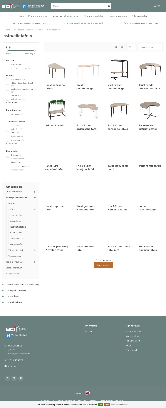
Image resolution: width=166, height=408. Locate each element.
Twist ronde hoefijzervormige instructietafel (149, 88)
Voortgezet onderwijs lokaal (22, 90)
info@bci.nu (13, 366)
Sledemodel (17, 162)
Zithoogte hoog (18, 170)
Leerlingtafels (16, 215)
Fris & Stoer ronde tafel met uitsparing (118, 250)
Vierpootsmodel (19, 159)
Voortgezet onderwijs (65, 16)
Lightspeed (89, 400)
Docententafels (17, 238)
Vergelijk (130, 345)
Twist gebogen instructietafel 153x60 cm (85, 210)
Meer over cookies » (120, 405)
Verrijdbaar (17, 114)
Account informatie (134, 331)
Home (21, 16)
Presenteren (17, 136)
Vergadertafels (16, 244)
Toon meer (103, 265)
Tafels (11, 209)
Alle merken (16, 64)
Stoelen (11, 203)
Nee (107, 405)
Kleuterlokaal (18, 79)
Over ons (89, 331)
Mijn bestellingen (133, 336)
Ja (101, 405)
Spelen (15, 133)
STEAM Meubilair (15, 250)
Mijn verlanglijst (133, 341)
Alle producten (140, 16)
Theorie (15, 125)
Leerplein (16, 95)
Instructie (16, 129)
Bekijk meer (11, 103)
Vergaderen (17, 140)
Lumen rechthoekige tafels (147, 210)
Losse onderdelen (119, 16)
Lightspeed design (103, 400)
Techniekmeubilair (94, 16)
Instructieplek (18, 99)
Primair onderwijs (37, 16)
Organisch (16, 155)
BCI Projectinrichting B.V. (21, 68)
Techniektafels (16, 232)
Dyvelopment (119, 400)
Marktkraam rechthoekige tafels (115, 88)
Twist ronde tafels (150, 165)
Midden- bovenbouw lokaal (22, 84)
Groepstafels (15, 221)
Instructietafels (18, 227)
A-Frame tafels (54, 125)
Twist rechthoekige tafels (84, 88)
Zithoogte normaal (20, 166)
